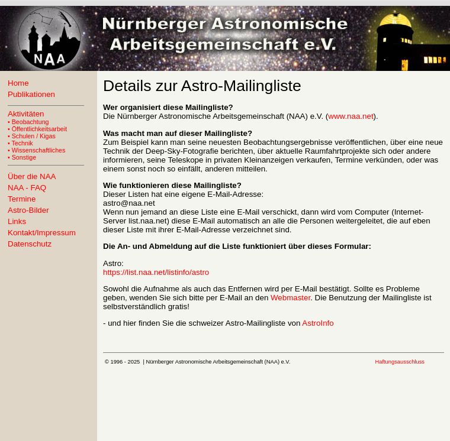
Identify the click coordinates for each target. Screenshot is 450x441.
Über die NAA (32, 176)
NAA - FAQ (27, 187)
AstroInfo (317, 323)
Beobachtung (30, 121)
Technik (22, 143)
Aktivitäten (26, 113)
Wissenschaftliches (39, 150)
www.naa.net (350, 116)
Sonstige (24, 157)
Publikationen (31, 94)
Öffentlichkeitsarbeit (39, 128)
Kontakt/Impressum (42, 232)
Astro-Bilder (28, 210)
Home (18, 83)
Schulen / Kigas (34, 136)
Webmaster (290, 297)
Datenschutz (30, 243)
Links (17, 221)
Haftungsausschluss (400, 362)
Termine (22, 198)
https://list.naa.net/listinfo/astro (156, 272)
